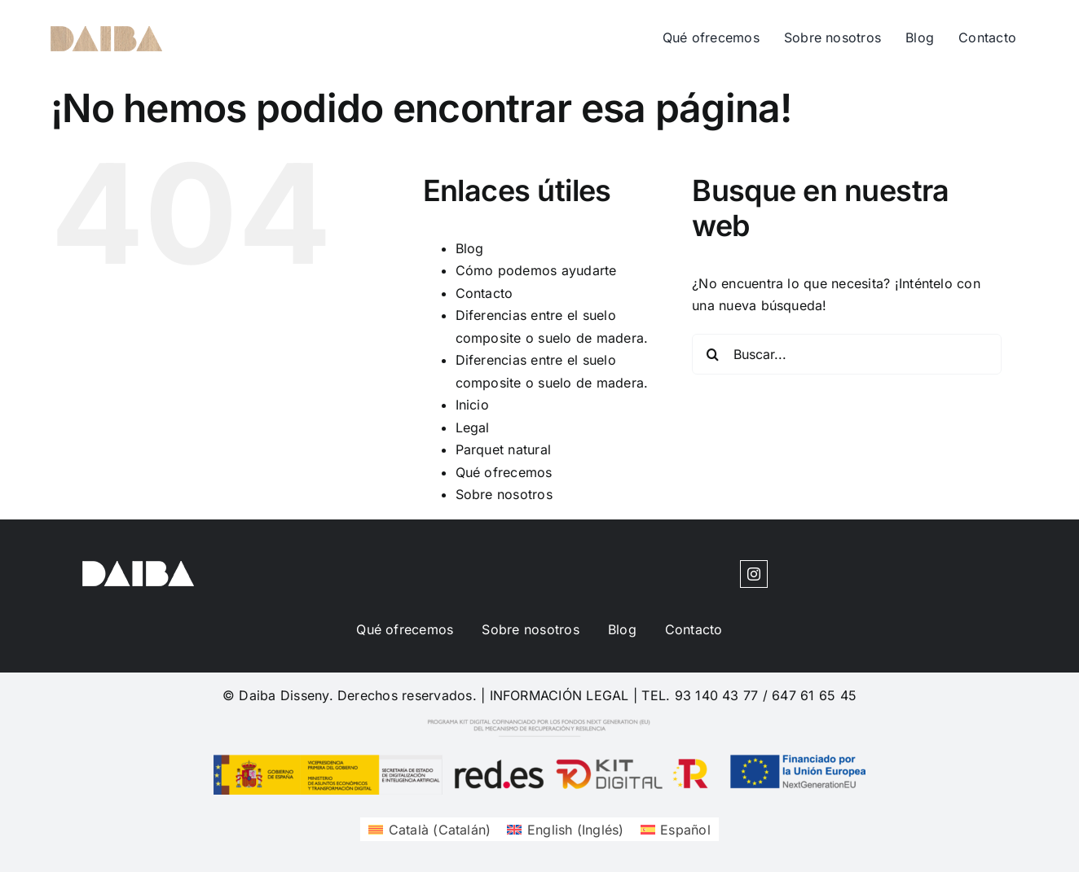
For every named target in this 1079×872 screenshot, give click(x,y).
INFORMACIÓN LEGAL (559, 695)
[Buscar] (712, 354)
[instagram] (754, 574)
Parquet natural (504, 449)
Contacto (484, 293)
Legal (473, 427)
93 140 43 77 (717, 695)
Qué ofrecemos (504, 472)
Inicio (472, 405)
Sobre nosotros (504, 494)
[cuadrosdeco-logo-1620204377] (106, 32)
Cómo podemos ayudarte (536, 270)
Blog (470, 248)
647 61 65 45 (814, 695)
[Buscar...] (847, 354)
